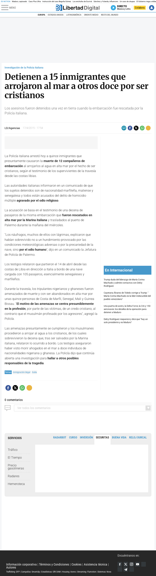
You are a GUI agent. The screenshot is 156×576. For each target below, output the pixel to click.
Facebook (120, 564)
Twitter (125, 564)
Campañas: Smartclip (30, 571)
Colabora (140, 7)
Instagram (131, 564)
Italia (34, 372)
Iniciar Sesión (151, 7)
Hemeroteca (16, 484)
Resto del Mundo (109, 15)
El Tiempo (15, 457)
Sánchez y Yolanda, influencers (106, 1)
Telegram (125, 569)
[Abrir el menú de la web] (28, 8)
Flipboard (120, 569)
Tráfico (12, 450)
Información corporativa (21, 564)
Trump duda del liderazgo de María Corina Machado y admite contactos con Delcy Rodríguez (124, 282)
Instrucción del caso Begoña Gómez (56, 1)
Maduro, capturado (19, 1)
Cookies (76, 564)
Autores (11, 567)
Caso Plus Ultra (35, 1)
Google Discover (143, 564)
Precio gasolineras (16, 467)
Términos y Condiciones (54, 564)
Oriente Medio (91, 15)
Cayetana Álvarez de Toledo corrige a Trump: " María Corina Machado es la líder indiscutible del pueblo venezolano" (127, 296)
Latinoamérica (73, 15)
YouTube (137, 564)
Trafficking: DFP (13, 571)
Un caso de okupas (127, 1)
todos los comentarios (34, 408)
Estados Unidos (55, 15)
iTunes (131, 569)
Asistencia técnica (95, 564)
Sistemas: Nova (104, 571)
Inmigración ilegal (21, 372)
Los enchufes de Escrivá (82, 1)
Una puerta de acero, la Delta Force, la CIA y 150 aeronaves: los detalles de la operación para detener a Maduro (127, 309)
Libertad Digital (61, 557)
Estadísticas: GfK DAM (51, 571)
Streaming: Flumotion (86, 571)
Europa (41, 15)
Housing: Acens (69, 571)
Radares (13, 476)
